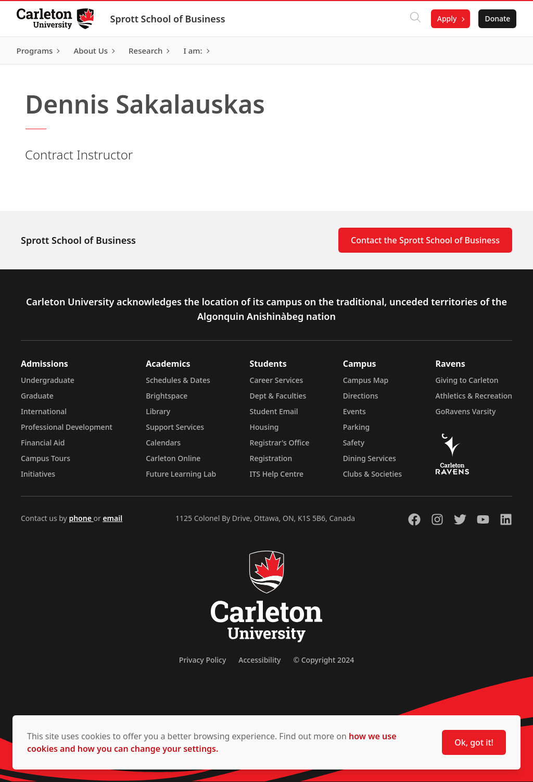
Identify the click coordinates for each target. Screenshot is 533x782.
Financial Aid (43, 443)
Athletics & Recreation (474, 396)
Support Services (175, 427)
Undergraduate (47, 380)
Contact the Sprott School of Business (425, 240)
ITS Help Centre (277, 474)
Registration (271, 458)
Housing (264, 427)
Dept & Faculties (278, 396)
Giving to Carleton (467, 380)
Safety (354, 443)
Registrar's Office (280, 443)
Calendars (163, 443)
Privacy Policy (202, 660)
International (44, 411)
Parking (356, 427)
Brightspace (166, 396)
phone (81, 518)
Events (354, 411)
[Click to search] (415, 18)
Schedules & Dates (178, 380)
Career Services (276, 380)
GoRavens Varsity (466, 411)
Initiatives (38, 474)
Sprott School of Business (167, 19)
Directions (360, 396)
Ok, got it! (473, 742)
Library (158, 411)
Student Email (274, 411)
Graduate (37, 396)
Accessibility (259, 660)
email (112, 518)
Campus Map (366, 380)
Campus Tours (45, 458)
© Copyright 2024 (323, 660)
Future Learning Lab (181, 474)
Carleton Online (173, 458)
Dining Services (369, 458)
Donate (497, 18)
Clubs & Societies (372, 474)
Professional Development (66, 427)
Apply (446, 18)
